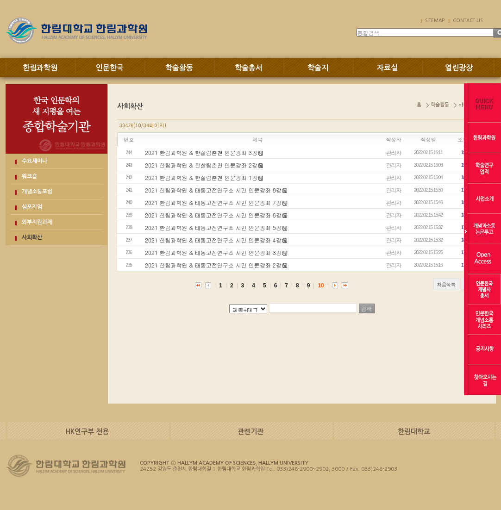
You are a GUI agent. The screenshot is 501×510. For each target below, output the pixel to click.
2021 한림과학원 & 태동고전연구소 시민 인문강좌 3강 (213, 252)
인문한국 (110, 67)
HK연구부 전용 (87, 431)
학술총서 (249, 67)
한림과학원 (40, 67)
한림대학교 (414, 431)
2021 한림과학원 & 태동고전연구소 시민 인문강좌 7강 (213, 202)
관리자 (393, 152)
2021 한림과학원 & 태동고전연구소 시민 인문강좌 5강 (213, 227)
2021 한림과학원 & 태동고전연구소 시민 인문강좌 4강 (213, 240)
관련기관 (250, 431)
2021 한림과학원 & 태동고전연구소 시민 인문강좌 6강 (213, 215)
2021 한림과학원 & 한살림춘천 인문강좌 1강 (201, 177)
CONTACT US (467, 20)
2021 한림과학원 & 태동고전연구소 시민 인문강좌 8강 (213, 190)
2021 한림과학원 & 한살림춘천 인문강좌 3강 (201, 152)
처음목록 (446, 284)
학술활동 (179, 67)
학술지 (317, 67)
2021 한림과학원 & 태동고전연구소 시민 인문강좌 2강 (213, 265)
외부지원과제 (37, 222)
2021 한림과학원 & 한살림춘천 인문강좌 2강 (201, 165)
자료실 (387, 67)
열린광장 (459, 67)
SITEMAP (435, 20)
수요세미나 (34, 161)
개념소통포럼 (37, 191)
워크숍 (29, 176)
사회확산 (32, 237)
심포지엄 (32, 207)
